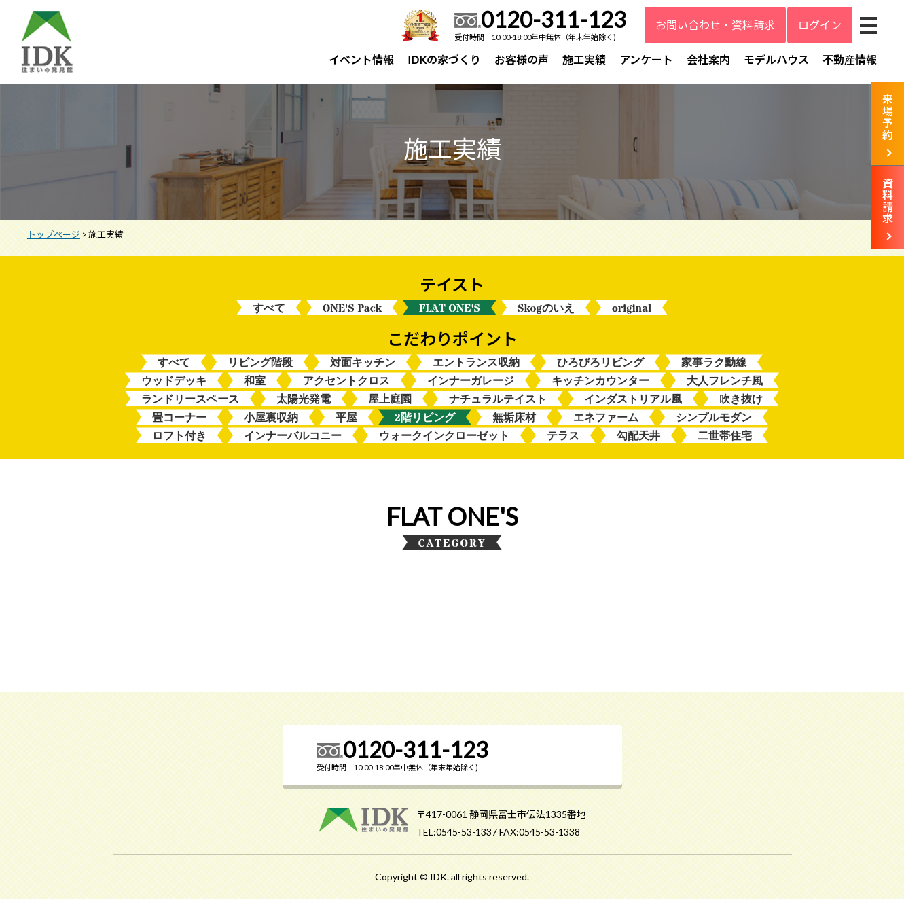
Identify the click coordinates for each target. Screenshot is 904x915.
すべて (269, 318)
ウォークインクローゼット (444, 452)
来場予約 (887, 116)
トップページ (53, 243)
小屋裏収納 (271, 432)
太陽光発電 (303, 413)
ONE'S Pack (352, 318)
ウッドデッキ (173, 394)
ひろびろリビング (600, 374)
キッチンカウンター (600, 394)
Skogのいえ (546, 318)
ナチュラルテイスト (498, 413)
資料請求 (887, 201)
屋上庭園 (390, 413)
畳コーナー (179, 432)
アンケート (646, 59)
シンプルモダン (714, 432)
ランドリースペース (190, 413)
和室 (255, 394)
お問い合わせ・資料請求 (715, 24)
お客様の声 (521, 59)
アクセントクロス (346, 394)
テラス (563, 452)
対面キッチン (362, 374)
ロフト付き (179, 452)
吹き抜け (741, 413)
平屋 (346, 432)
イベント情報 (361, 59)
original (631, 318)
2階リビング (425, 432)
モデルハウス (776, 59)
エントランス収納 (476, 374)
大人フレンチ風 (725, 394)
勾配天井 (638, 452)
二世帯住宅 (725, 452)
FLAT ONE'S (449, 318)
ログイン (820, 24)
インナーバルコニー (293, 452)
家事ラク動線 (713, 374)
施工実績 (584, 59)
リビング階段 (260, 374)
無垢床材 (514, 432)
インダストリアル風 (633, 413)
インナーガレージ (470, 394)
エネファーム (605, 432)
